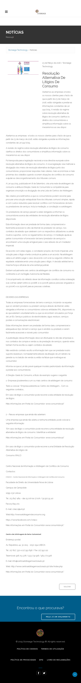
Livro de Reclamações (58, 660)
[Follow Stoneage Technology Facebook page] (38, 673)
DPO (41, 660)
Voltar (67, 587)
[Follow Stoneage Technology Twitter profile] (44, 673)
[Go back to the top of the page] (74, 674)
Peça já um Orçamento (58, 617)
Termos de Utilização (52, 649)
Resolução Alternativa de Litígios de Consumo (53, 79)
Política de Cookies (27, 649)
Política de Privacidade (23, 660)
